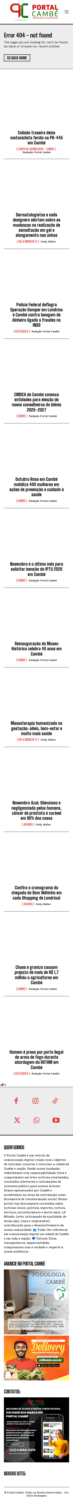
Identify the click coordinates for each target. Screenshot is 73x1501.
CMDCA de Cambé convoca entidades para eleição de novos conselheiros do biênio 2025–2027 (36, 402)
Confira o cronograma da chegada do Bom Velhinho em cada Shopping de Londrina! (36, 893)
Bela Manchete (28, 241)
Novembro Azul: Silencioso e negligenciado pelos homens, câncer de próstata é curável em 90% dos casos (36, 810)
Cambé (22, 416)
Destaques (21, 331)
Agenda (28, 824)
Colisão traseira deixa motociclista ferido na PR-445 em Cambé (36, 138)
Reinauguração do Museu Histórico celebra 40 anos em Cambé (36, 649)
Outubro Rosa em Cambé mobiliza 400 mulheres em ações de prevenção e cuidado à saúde (36, 487)
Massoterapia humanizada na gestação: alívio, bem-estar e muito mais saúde (36, 728)
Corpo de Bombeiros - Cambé (36, 149)
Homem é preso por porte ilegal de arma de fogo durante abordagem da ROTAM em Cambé (36, 1059)
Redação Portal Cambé (37, 152)
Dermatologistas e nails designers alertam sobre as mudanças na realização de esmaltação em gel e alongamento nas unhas (36, 225)
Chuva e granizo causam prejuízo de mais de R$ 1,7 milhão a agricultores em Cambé (37, 975)
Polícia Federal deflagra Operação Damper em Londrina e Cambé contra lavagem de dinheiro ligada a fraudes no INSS (36, 315)
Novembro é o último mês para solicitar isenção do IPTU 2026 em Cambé (36, 569)
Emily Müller (48, 241)
